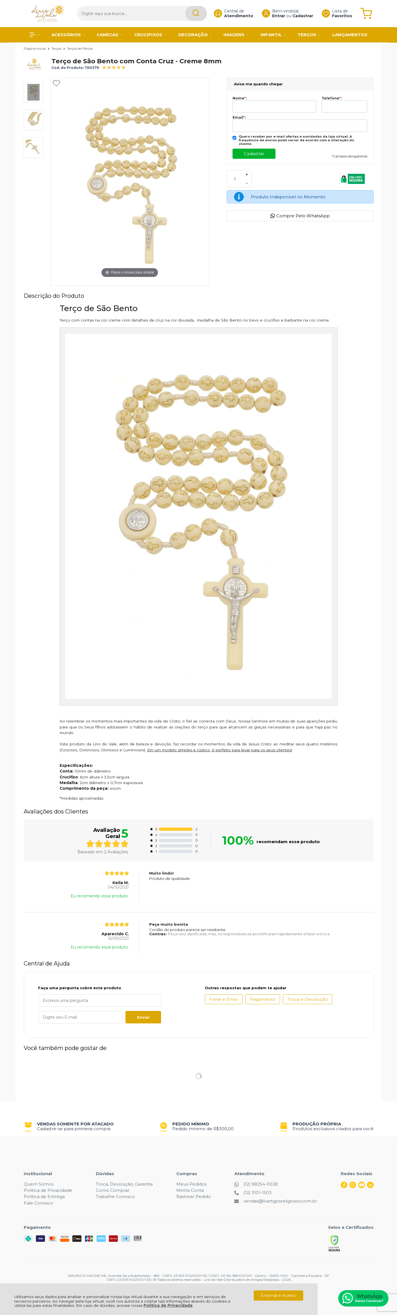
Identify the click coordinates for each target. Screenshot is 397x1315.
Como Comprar (112, 1190)
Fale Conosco (38, 1203)
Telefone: (332, 98)
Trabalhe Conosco (115, 1196)
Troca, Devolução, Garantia (124, 1184)
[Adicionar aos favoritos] (56, 83)
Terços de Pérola (80, 48)
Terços (56, 48)
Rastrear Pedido (193, 1196)
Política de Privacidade (168, 1305)
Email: (239, 118)
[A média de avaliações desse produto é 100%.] (114, 67)
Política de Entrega (44, 1196)
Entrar (273, 15)
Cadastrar (297, 15)
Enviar (143, 1017)
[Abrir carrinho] (366, 13)
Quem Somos (38, 1184)
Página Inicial (35, 48)
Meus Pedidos (191, 1184)
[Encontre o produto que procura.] (185, 13)
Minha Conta (190, 1190)
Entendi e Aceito (278, 1295)
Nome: (240, 98)
